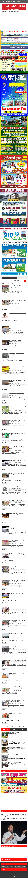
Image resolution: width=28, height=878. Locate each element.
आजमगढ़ (3, 866)
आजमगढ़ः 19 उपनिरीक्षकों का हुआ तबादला (16, 393)
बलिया (11, 866)
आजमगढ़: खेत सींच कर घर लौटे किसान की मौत (17, 460)
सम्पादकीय (23, 866)
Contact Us (13, 1)
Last (23, 726)
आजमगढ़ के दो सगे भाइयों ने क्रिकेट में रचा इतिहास (17, 660)
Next (20, 726)
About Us (8, 1)
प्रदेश (7, 866)
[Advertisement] (12, 21)
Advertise (18, 1)
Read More (4, 309)
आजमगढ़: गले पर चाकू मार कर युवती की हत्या (17, 500)
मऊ (15, 866)
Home (4, 1)
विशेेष (19, 866)
